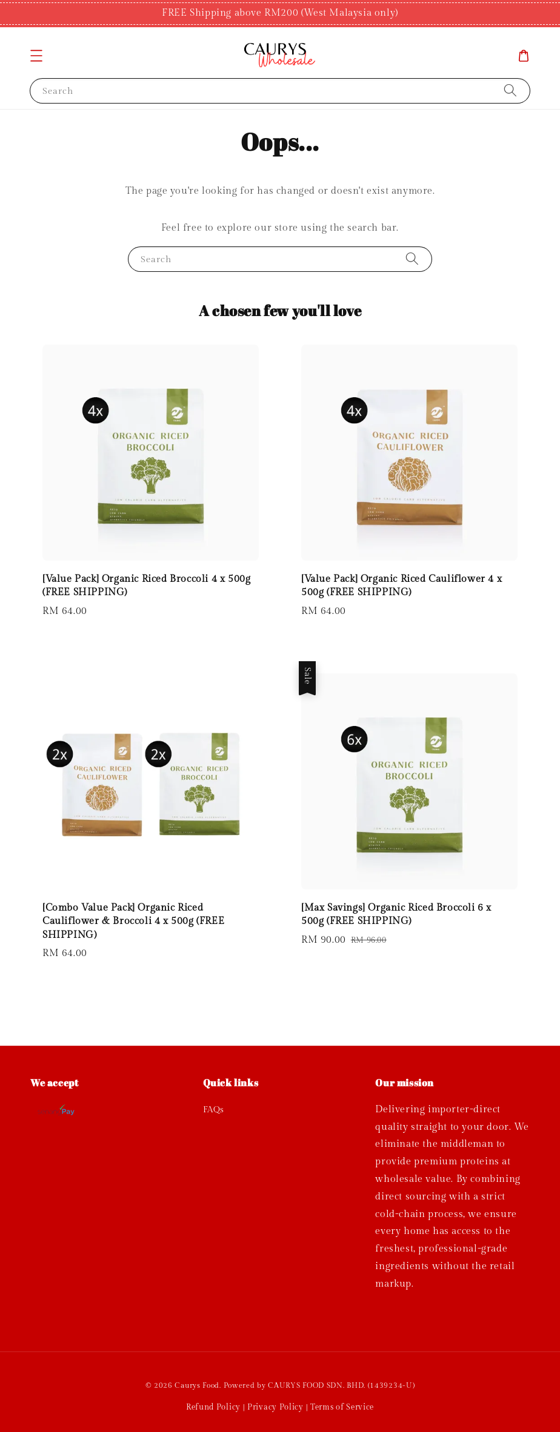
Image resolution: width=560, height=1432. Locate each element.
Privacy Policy (275, 1407)
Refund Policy (213, 1407)
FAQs (213, 1110)
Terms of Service (342, 1407)
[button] (36, 55)
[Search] (510, 90)
